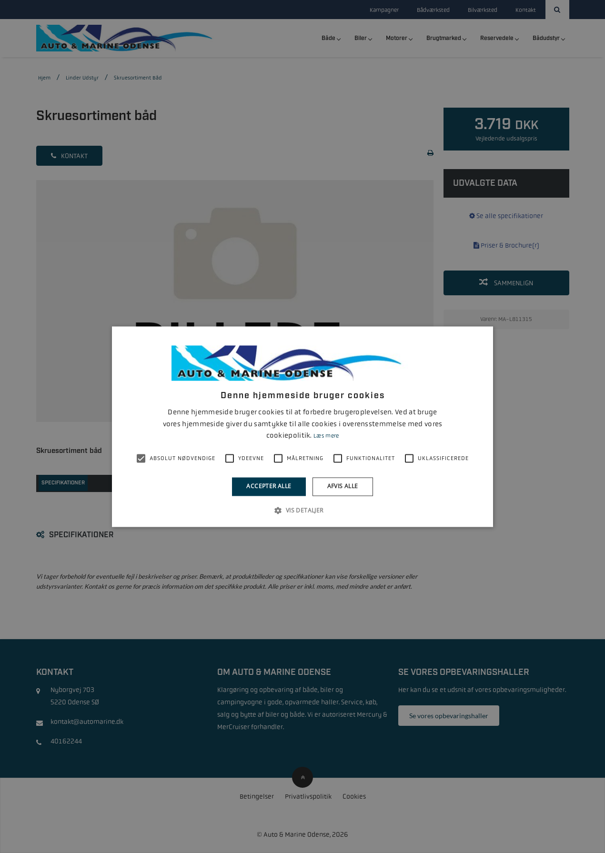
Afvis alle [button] (342, 486)
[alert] (302, 426)
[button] (302, 510)
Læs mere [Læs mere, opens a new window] (326, 436)
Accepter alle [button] (268, 486)
